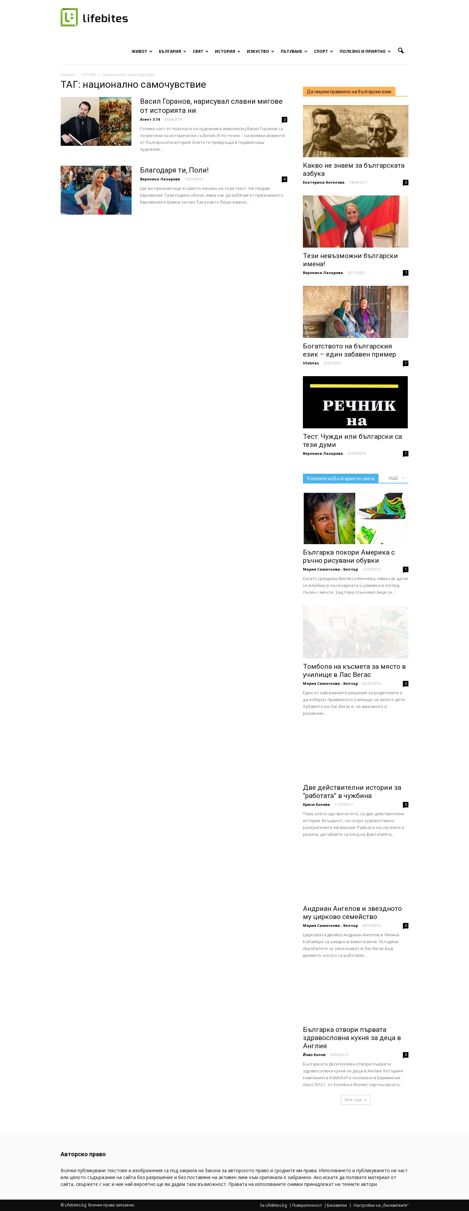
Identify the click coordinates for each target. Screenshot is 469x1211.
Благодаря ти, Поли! (174, 170)
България (172, 51)
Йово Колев (314, 1054)
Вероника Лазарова (160, 178)
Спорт (323, 51)
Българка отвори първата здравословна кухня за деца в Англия (352, 1038)
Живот (142, 51)
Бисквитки (337, 1205)
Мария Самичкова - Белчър (330, 569)
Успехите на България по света (341, 478)
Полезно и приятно (365, 51)
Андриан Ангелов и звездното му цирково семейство (352, 913)
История (227, 51)
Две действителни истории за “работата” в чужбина (352, 792)
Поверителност (307, 1205)
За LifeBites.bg (273, 1205)
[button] (400, 51)
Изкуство (260, 51)
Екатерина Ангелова (324, 182)
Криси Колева (316, 804)
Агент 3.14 (150, 119)
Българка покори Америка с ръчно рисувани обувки (349, 556)
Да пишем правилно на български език (349, 91)
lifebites (311, 362)
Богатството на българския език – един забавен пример (349, 350)
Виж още (356, 1099)
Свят (200, 51)
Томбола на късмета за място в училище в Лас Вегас (354, 671)
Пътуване (294, 51)
